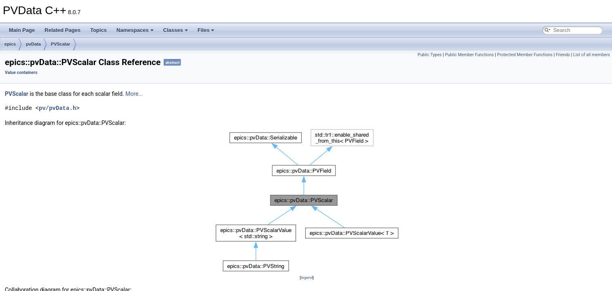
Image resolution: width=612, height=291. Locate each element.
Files (206, 30)
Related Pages (62, 30)
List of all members (591, 54)
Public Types (430, 54)
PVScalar (60, 44)
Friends (563, 54)
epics (10, 44)
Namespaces (135, 30)
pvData (33, 44)
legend (306, 277)
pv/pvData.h (57, 108)
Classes (175, 30)
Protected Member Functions (525, 54)
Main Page (22, 30)
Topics (98, 30)
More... (134, 94)
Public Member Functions (469, 54)
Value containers (21, 72)
